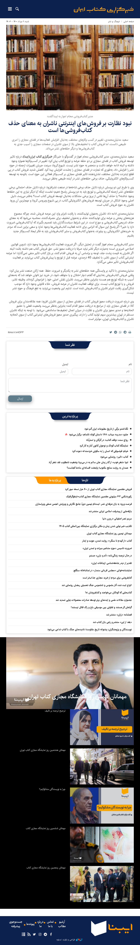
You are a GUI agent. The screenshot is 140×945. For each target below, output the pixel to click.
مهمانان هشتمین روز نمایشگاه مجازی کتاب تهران (42, 750)
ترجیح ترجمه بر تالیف (55, 711)
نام (130, 364)
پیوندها (30, 924)
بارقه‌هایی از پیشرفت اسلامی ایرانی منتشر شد (110, 511)
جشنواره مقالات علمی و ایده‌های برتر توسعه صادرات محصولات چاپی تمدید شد (94, 600)
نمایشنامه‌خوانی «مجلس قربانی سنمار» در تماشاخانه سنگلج (102, 570)
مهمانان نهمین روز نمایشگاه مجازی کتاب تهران (109, 533)
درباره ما (40, 924)
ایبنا (104, 10)
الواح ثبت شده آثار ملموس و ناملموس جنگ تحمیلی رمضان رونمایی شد (97, 585)
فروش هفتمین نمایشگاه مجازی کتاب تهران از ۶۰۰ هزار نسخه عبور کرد (98, 489)
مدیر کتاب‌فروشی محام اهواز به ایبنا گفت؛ (70, 116)
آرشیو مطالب (62, 924)
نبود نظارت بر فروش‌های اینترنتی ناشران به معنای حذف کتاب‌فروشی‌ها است (70, 127)
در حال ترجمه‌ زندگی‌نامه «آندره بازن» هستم (110, 556)
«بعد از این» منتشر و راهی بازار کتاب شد (112, 622)
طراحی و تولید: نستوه (70, 939)
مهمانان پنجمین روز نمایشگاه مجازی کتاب (45, 868)
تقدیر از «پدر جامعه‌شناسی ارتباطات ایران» (111, 563)
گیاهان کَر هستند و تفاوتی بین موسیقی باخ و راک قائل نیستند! (101, 607)
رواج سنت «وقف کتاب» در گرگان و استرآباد (107, 440)
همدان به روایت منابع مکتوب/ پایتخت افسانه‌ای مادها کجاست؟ (97, 468)
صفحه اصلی (128, 21)
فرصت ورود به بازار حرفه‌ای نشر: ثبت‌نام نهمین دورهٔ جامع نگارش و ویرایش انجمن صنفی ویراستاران (83, 504)
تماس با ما (50, 924)
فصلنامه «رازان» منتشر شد (119, 615)
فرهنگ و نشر (114, 21)
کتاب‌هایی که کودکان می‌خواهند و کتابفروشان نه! (108, 593)
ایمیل (65, 364)
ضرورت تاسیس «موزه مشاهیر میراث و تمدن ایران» (107, 548)
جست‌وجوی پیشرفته (15, 924)
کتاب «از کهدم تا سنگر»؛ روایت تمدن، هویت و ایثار (107, 541)
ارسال (20, 398)
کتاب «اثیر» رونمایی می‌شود (114, 457)
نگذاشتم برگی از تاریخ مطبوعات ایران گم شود (106, 429)
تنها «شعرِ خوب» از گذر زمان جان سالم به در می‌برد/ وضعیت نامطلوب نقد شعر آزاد (88, 462)
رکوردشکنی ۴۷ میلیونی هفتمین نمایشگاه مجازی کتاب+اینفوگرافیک (99, 497)
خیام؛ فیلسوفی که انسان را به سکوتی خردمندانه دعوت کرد (100, 451)
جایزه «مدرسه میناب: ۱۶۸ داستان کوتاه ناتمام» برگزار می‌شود (98, 435)
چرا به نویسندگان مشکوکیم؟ (52, 789)
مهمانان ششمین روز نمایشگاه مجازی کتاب (45, 828)
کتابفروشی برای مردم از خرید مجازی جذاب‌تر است (107, 578)
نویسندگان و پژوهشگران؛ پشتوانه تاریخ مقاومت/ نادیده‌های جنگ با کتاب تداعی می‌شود (89, 630)
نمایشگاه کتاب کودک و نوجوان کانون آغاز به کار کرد (104, 446)
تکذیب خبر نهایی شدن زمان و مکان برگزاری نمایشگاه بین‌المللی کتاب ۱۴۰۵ (95, 526)
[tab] (85, 480)
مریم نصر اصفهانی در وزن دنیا (117, 519)
